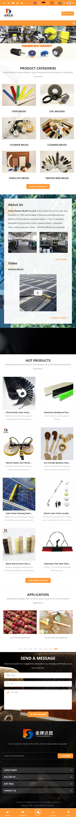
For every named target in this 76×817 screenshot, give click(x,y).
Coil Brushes (57, 111)
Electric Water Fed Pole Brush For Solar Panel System (20, 462)
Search (68, 13)
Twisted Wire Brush (57, 178)
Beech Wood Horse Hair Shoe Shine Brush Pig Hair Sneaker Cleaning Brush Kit (20, 563)
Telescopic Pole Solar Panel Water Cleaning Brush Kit (58, 563)
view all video (59, 317)
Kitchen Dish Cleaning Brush (56, 637)
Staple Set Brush (19, 178)
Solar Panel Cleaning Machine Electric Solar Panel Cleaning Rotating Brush (20, 513)
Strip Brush (19, 111)
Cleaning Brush (57, 144)
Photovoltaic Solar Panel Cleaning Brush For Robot (20, 412)
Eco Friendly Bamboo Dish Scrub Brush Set (58, 462)
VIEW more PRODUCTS (38, 580)
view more (61, 259)
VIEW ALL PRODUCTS (38, 186)
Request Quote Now (38, 812)
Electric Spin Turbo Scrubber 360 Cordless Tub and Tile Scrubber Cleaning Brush (58, 513)
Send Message (38, 714)
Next (3, 644)
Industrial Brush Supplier (44, 805)
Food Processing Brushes (20, 637)
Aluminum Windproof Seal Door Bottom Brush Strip (58, 412)
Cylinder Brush (19, 144)
